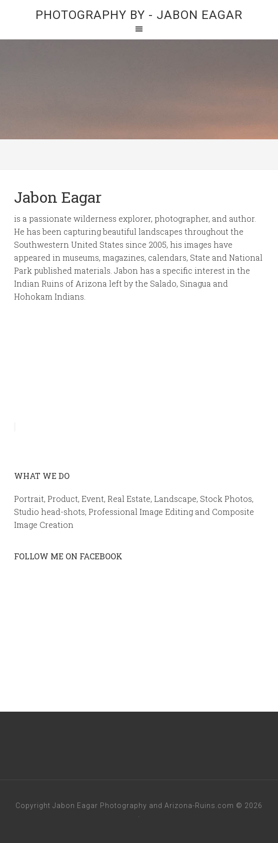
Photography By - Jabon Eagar (139, 15)
